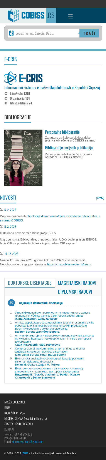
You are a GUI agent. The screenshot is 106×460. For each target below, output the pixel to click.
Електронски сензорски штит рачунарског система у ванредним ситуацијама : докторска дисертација (49, 373)
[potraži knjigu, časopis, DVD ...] (43, 33)
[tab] (30, 283)
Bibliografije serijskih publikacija (69, 147)
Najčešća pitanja (14, 413)
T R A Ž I (89, 33)
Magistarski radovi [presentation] (77, 282)
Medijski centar (25, 418)
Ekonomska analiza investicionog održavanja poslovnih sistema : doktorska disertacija (49, 361)
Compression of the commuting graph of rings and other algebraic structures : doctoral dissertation (50, 351)
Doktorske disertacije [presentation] (29, 282)
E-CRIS (10, 59)
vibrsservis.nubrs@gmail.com (27, 441)
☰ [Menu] (70, 16)
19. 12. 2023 (11, 253)
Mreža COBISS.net (14, 402)
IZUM (7, 407)
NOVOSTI (8, 197)
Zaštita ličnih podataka (18, 423)
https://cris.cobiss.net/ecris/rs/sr (68, 264)
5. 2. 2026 (10, 209)
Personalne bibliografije (62, 132)
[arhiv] (100, 198)
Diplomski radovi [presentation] (75, 291)
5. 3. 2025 (10, 226)
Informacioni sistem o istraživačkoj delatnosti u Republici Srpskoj (52, 87)
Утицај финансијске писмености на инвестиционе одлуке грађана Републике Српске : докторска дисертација (52, 315)
